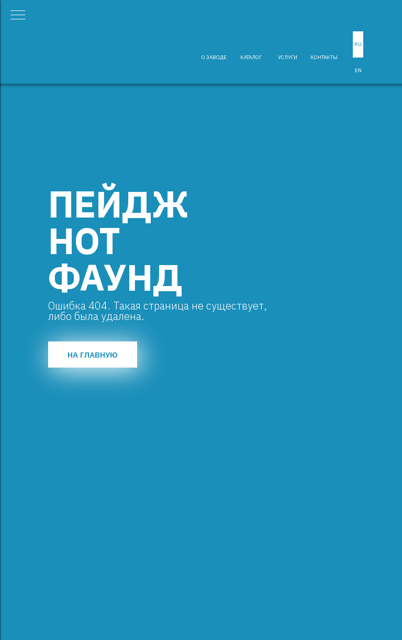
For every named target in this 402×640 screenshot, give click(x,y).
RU (358, 44)
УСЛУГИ (287, 57)
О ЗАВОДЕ (214, 57)
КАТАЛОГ (251, 57)
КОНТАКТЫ (324, 57)
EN (358, 70)
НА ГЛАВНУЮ (93, 355)
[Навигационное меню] (17, 15)
